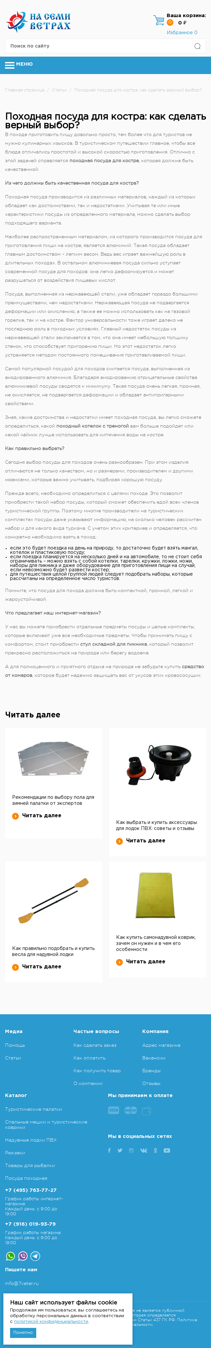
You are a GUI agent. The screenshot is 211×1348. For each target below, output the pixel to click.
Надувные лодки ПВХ (31, 1140)
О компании (88, 1083)
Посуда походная (26, 1178)
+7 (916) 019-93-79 (30, 1224)
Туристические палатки (33, 1109)
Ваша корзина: (186, 15)
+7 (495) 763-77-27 (31, 1190)
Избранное (182, 33)
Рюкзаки (15, 1152)
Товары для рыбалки (30, 1165)
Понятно (23, 1333)
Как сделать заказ (94, 1045)
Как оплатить (89, 1058)
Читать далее (36, 816)
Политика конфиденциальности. (152, 1322)
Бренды (151, 1070)
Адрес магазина (161, 1045)
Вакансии (153, 1058)
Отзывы (151, 1083)
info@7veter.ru (22, 1283)
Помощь (15, 1045)
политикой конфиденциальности (51, 1322)
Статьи (13, 1058)
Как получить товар (97, 1070)
